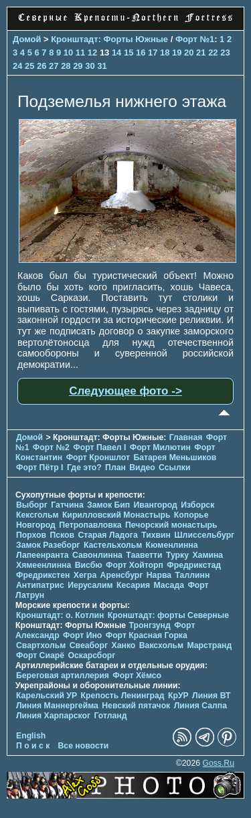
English (31, 735)
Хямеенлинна (43, 565)
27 (53, 66)
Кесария (133, 585)
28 (65, 66)
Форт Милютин (160, 447)
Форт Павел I (99, 447)
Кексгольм (37, 515)
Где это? (84, 467)
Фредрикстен (43, 575)
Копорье (191, 515)
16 (140, 52)
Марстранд (209, 645)
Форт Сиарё (40, 655)
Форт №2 (51, 447)
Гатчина (67, 505)
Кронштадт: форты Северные (168, 615)
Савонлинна (97, 555)
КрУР (178, 695)
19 (176, 52)
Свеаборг (89, 645)
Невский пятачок (136, 705)
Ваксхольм (161, 645)
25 (29, 66)
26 (41, 66)
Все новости (83, 745)
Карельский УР (46, 695)
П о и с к (33, 745)
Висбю (88, 565)
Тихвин (156, 535)
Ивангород (155, 505)
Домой (27, 39)
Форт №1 (194, 39)
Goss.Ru (218, 763)
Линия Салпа (200, 705)
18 (164, 52)
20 (188, 52)
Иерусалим (90, 585)
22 (213, 52)
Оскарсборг (91, 655)
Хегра (85, 575)
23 (225, 52)
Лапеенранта (42, 555)
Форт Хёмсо (136, 675)
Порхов (31, 535)
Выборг (32, 505)
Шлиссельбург (204, 535)
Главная (186, 437)
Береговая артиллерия (62, 675)
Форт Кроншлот (98, 457)
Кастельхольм (113, 545)
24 (17, 66)
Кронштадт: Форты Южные (109, 39)
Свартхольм (41, 645)
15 (128, 52)
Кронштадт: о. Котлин (60, 615)
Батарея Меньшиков (174, 457)
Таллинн (192, 575)
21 (200, 52)
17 (152, 52)
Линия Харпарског (53, 715)
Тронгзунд (150, 625)
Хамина (207, 555)
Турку (177, 555)
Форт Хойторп (134, 565)
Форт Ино (82, 635)
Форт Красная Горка (146, 635)
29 (77, 66)
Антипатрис (40, 585)
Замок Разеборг (48, 545)
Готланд (110, 715)
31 (101, 66)
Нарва (159, 575)
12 (92, 52)
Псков (62, 535)
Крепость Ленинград (123, 695)
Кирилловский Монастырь (116, 515)
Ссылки (174, 467)
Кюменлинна (172, 545)
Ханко (124, 645)
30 (89, 66)
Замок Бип (108, 505)
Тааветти (144, 555)
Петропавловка (90, 525)
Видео (142, 467)
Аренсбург (121, 575)
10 (68, 52)
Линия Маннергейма (57, 705)
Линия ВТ (211, 695)
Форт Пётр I (39, 467)
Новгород (36, 525)
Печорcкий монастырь (171, 525)
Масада (168, 585)
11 (80, 52)
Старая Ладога (107, 535)
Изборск (197, 505)
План (115, 467)
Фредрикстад (194, 565)
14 (116, 52)
